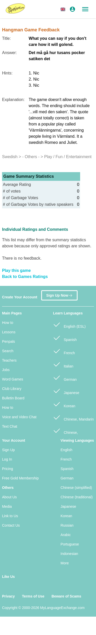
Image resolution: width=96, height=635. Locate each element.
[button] (63, 9)
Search (7, 351)
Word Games (12, 379)
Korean (64, 404)
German (65, 377)
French (64, 351)
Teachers (9, 360)
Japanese (66, 390)
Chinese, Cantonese (65, 433)
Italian (63, 364)
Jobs (6, 370)
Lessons (8, 332)
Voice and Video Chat (19, 417)
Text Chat (9, 426)
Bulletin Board (13, 398)
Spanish (65, 337)
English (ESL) (69, 324)
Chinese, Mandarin (73, 417)
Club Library (11, 389)
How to (7, 323)
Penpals (8, 341)
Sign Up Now (59, 295)
